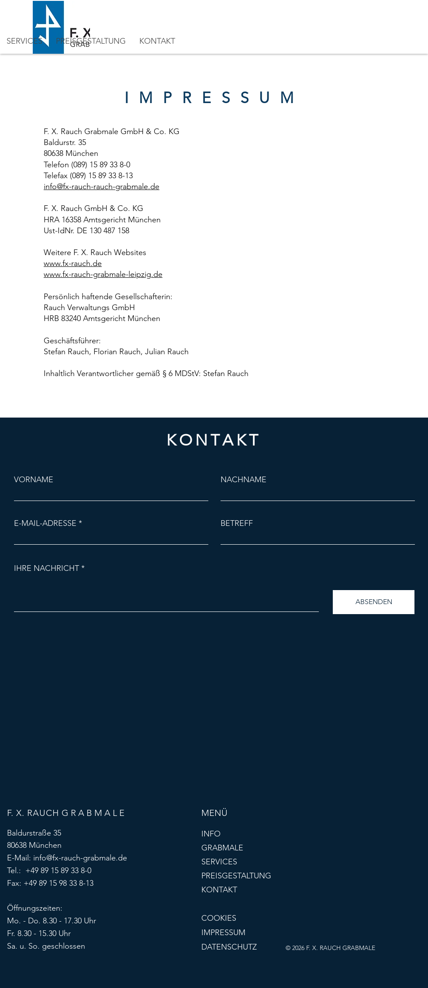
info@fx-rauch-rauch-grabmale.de (101, 186)
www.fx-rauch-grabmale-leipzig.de (103, 274)
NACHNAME (243, 480)
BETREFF (237, 523)
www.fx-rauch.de (73, 263)
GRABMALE (222, 848)
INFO (211, 834)
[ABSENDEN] (373, 602)
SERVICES (219, 862)
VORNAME (33, 480)
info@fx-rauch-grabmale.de (80, 858)
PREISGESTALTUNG (236, 876)
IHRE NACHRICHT (46, 568)
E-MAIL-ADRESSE (45, 523)
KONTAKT (219, 890)
